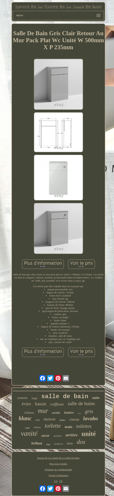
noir (79, 413)
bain (70, 443)
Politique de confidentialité (58, 469)
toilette (53, 425)
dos (81, 441)
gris (89, 411)
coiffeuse (57, 404)
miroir (45, 435)
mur (43, 410)
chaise (62, 420)
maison (49, 419)
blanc (25, 418)
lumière (69, 412)
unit (38, 419)
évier (26, 403)
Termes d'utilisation (58, 475)
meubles (57, 435)
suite (95, 398)
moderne (58, 443)
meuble (56, 412)
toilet (27, 428)
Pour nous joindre (58, 463)
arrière (71, 434)
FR (61, 481)
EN (55, 481)
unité (89, 433)
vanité (29, 433)
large (34, 398)
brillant (36, 443)
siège (48, 444)
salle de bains (81, 403)
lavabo (90, 418)
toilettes (83, 426)
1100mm (29, 412)
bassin (40, 403)
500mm (37, 427)
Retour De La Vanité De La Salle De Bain (58, 457)
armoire (22, 398)
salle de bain (64, 396)
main (68, 427)
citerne (74, 419)
